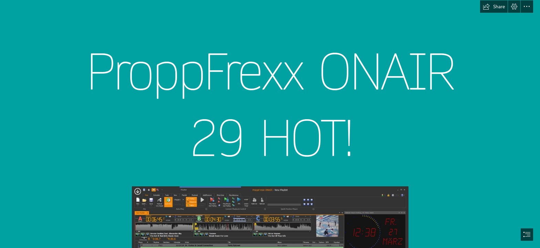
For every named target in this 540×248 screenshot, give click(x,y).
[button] (494, 6)
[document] (270, 124)
